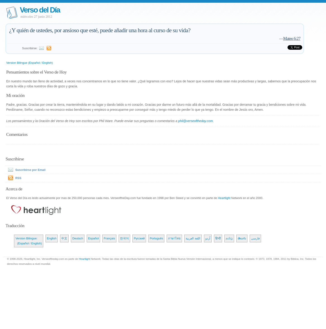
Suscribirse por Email (26, 170)
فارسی (255, 238)
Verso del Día (40, 10)
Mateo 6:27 (291, 38)
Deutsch (77, 238)
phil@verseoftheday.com (195, 121)
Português (156, 238)
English (52, 238)
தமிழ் (229, 238)
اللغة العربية (193, 238)
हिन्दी (218, 238)
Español (93, 238)
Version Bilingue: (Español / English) (28, 241)
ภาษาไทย (174, 238)
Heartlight (224, 198)
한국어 (124, 238)
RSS (18, 178)
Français (109, 238)
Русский (139, 238)
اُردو (207, 238)
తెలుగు (242, 238)
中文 (64, 238)
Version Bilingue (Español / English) (29, 62)
